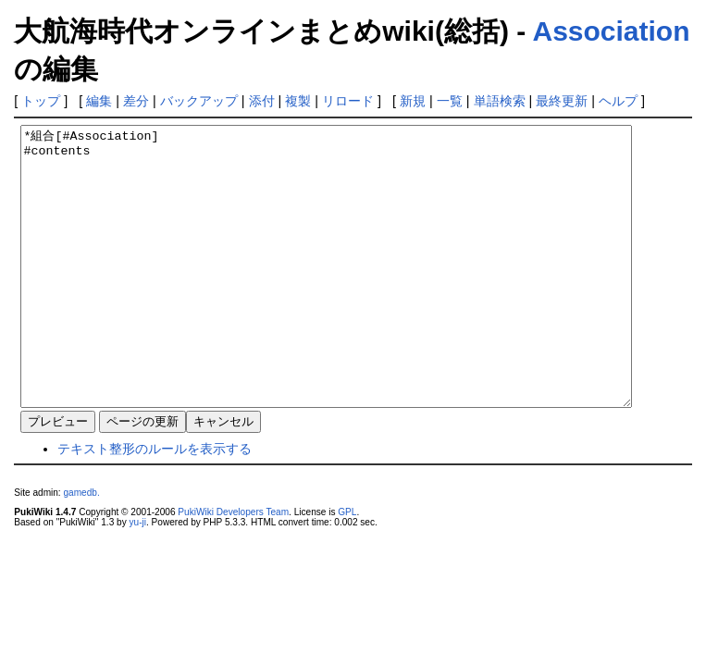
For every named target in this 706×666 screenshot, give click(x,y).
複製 (298, 100)
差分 (136, 100)
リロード (348, 100)
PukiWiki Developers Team (233, 567)
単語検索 (500, 100)
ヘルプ (618, 100)
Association (610, 31)
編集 (99, 100)
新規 (413, 100)
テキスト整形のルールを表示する (154, 504)
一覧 (450, 100)
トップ (40, 100)
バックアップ (199, 100)
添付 (262, 100)
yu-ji (137, 578)
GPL (347, 567)
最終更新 (562, 100)
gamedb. (81, 548)
